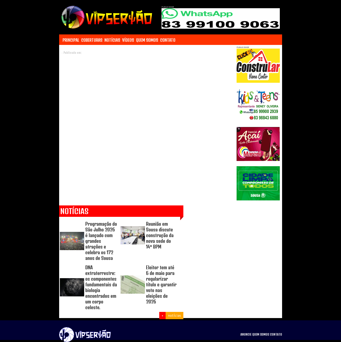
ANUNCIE (245, 334)
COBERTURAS (91, 40)
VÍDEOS (128, 40)
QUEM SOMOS (147, 40)
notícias (174, 315)
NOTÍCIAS (112, 40)
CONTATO (167, 40)
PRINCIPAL (71, 40)
